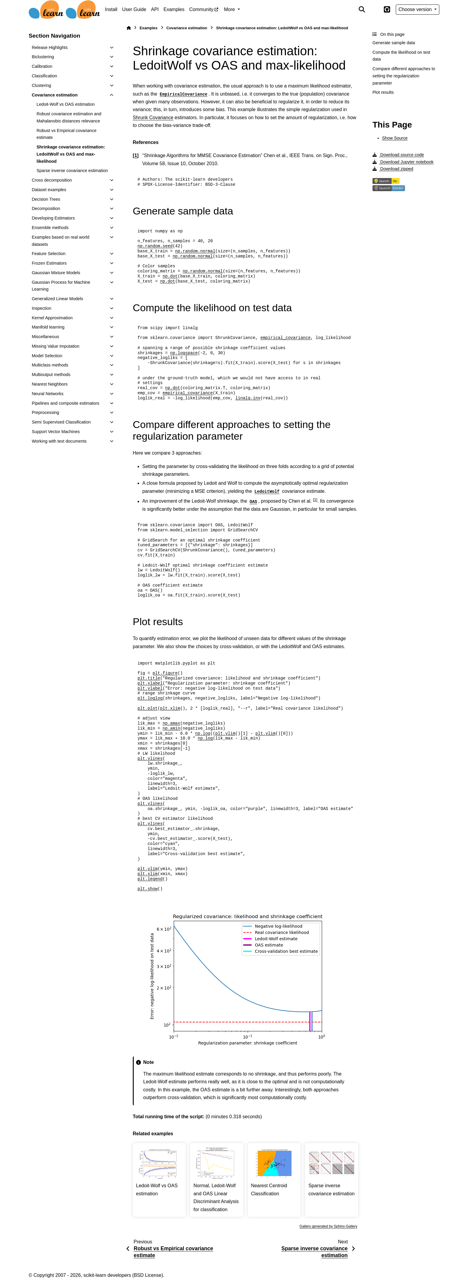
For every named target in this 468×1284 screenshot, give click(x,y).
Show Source (395, 138)
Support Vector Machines (56, 431)
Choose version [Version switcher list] (415, 9)
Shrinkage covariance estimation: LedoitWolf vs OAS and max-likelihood (70, 154)
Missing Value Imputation (55, 346)
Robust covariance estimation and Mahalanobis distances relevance (68, 117)
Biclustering (43, 56)
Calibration (42, 66)
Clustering (41, 85)
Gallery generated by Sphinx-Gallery (328, 1226)
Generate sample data (393, 42)
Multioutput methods (51, 374)
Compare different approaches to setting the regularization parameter (403, 75)
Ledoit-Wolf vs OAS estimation (65, 104)
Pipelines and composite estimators (65, 403)
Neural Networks (47, 393)
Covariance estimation (55, 95)
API (155, 9)
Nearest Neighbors (49, 384)
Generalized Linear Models (57, 298)
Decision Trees (46, 199)
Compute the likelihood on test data (401, 56)
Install (111, 9)
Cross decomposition (52, 180)
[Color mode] (374, 9)
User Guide (134, 9)
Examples (174, 9)
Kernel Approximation (52, 317)
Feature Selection (48, 253)
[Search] (362, 9)
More (230, 9)
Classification (44, 75)
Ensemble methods (50, 227)
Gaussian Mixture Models (56, 272)
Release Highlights (49, 47)
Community (201, 9)
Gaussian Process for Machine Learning (61, 286)
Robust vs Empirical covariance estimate (66, 134)
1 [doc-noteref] (315, 499)
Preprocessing (45, 412)
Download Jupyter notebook (402, 161)
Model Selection (47, 355)
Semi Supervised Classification (61, 422)
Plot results (383, 92)
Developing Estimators (53, 218)
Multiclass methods (50, 365)
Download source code (398, 154)
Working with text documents (59, 441)
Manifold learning (48, 327)
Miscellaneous (45, 336)
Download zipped (392, 168)
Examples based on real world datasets (60, 241)
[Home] (129, 28)
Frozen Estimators (49, 263)
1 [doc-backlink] (135, 155)
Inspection (41, 308)
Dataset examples (49, 189)
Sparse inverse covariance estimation (72, 170)
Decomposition (46, 208)
